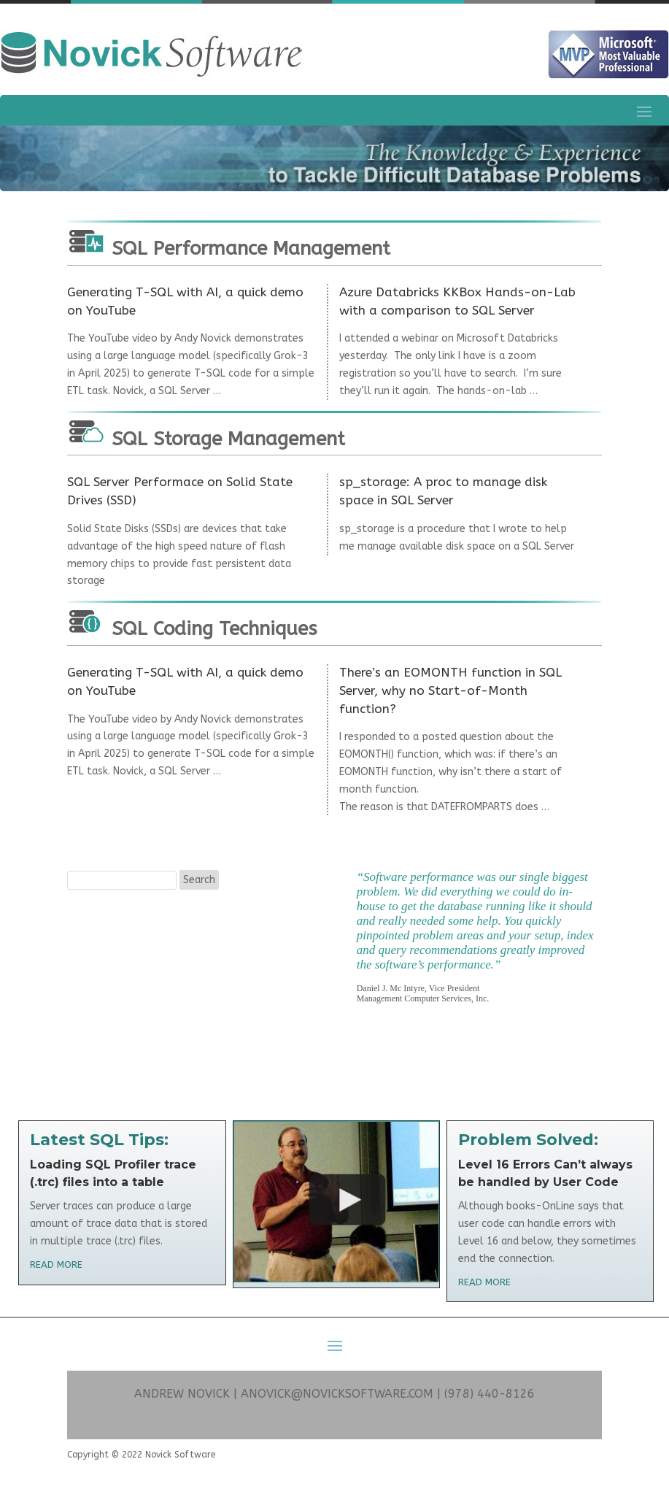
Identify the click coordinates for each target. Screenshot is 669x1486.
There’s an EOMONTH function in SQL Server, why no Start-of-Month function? (450, 690)
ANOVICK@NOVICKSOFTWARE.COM (337, 1394)
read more (56, 1264)
